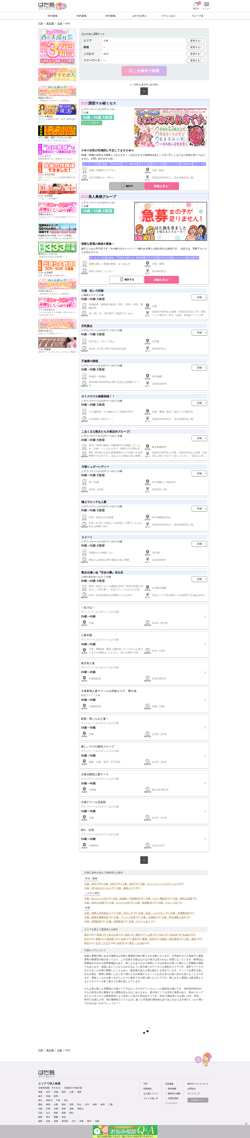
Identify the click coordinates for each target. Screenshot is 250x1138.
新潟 (64, 1104)
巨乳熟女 (87, 325)
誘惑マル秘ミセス (102, 103)
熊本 (89, 1121)
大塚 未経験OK (144, 902)
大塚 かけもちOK (119, 902)
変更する (195, 40)
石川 (87, 1104)
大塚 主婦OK (148, 917)
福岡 (40, 1121)
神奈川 (49, 1100)
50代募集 (82, 15)
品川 (86, 939)
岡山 (71, 1113)
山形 (71, 1092)
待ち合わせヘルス (93, 576)
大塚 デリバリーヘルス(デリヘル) (159, 883)
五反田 (186, 934)
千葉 (58, 1100)
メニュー (206, 6)
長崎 (56, 1121)
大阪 (40, 1108)
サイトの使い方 (150, 1098)
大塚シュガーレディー (95, 466)
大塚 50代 (109, 883)
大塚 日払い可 (124, 913)
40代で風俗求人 (168, 996)
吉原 (123, 939)
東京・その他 (136, 943)
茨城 (48, 1096)
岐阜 (103, 1104)
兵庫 (48, 1108)
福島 (79, 1092)
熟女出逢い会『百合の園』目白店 (102, 572)
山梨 (56, 1104)
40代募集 (53, 15)
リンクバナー (171, 1103)
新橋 (98, 939)
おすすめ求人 (139, 15)
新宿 (99, 934)
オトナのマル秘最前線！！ (98, 396)
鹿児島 (65, 1121)
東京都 (50, 23)
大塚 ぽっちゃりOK (95, 898)
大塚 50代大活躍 (94, 902)
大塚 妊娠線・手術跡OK (126, 898)
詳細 (199, 297)
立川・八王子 (103, 943)
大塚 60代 (128, 883)
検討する (129, 279)
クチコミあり (168, 15)
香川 (48, 1117)
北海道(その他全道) (73, 1088)
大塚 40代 (90, 883)
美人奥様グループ (102, 197)
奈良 (64, 1108)
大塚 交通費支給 (180, 913)
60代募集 (111, 15)
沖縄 (97, 1121)
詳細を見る (161, 186)
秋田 (64, 1092)
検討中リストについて (198, 1084)
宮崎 (81, 1121)
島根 (64, 1113)
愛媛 (56, 1117)
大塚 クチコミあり (140, 921)
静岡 (48, 1104)
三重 (111, 1104)
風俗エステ (90, 295)
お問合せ (192, 1088)
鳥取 (56, 1113)
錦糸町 (110, 939)
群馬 (56, 1096)
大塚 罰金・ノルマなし (151, 913)
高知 (64, 1117)
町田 (86, 943)
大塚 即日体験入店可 (174, 917)
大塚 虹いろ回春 (92, 290)
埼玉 (66, 1100)
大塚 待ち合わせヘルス (97, 888)
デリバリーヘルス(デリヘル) (99, 109)
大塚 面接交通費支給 (96, 917)
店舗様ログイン (198, 1100)
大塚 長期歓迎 (92, 921)
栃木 (40, 1096)
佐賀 (48, 1121)
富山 (79, 1104)
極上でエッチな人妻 (93, 501)
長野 (71, 1104)
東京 (86, 934)
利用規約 (147, 1088)
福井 (95, 1104)
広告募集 (169, 1084)
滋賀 (71, 1108)
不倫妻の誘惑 (89, 361)
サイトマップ (194, 1093)
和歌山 (80, 1108)
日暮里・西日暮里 (169, 939)
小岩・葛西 (190, 939)
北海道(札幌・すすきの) (49, 1088)
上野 (149, 934)
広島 (40, 1113)
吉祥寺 (120, 943)
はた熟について (150, 1093)
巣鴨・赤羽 (148, 939)
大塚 (59, 23)
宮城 (56, 1092)
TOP (40, 23)
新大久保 (113, 934)
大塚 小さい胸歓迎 (156, 898)
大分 (74, 1121)
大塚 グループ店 (167, 902)
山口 (48, 1113)
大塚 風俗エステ (126, 888)
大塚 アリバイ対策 (125, 917)
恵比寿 (173, 934)
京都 (56, 1108)
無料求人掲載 (174, 1093)
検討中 (197, 5)
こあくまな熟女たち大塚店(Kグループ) (105, 431)
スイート (87, 537)
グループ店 (197, 15)
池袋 (126, 934)
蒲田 (134, 939)
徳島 (40, 1117)
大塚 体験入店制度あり (97, 913)
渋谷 (161, 934)
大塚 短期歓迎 (114, 921)
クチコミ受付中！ (91, 122)
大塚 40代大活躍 (182, 898)
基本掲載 (172, 1088)
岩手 (48, 1092)
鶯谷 (138, 934)
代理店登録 (173, 1098)
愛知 (40, 1104)
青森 (40, 1092)
